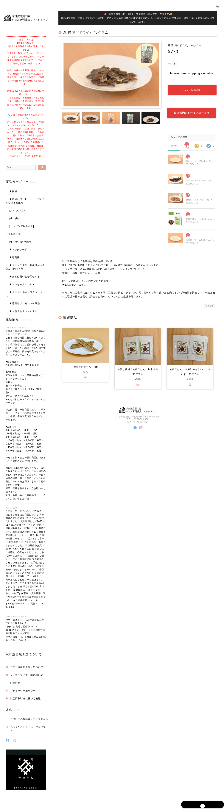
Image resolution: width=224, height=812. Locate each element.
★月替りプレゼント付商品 (24, 303)
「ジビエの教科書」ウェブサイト (29, 719)
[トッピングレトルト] (21, 226)
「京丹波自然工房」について (26, 667)
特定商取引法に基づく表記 (25, 698)
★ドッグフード (18, 249)
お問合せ (15, 682)
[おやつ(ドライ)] (18, 210)
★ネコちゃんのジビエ (22, 284)
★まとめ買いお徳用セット (24, 276)
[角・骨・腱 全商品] (20, 241)
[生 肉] (14, 218)
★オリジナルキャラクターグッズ (25, 294)
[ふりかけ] (15, 234)
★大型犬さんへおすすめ (23, 311)
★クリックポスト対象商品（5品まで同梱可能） (25, 267)
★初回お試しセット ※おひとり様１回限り (25, 201)
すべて (175, 138)
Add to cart (192, 86)
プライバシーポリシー (23, 690)
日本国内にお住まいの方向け (191, 105)
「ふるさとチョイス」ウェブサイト (29, 728)
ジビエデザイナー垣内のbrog (26, 675)
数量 (170, 63)
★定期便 (14, 257)
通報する (210, 299)
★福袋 (13, 191)
